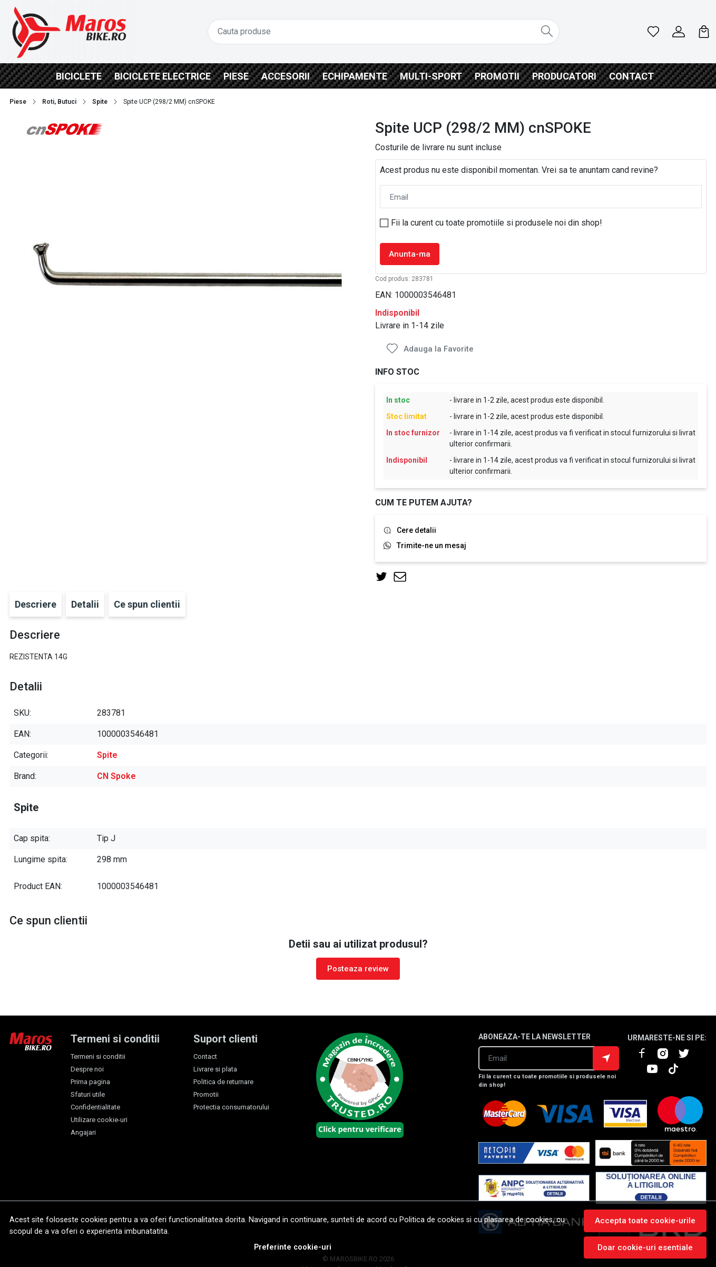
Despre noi (87, 1069)
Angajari (83, 1132)
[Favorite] (653, 31)
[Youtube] (656, 1069)
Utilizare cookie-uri (99, 1120)
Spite (99, 101)
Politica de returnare (223, 1082)
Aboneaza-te (606, 1058)
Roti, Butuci (59, 101)
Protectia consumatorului (231, 1107)
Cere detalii (416, 530)
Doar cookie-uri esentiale (645, 1247)
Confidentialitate (95, 1107)
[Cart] (704, 31)
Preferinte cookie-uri (292, 1247)
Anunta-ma (409, 254)
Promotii (497, 76)
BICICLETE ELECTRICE (162, 76)
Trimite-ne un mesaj (431, 545)
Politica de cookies (431, 1219)
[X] (688, 1053)
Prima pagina (90, 1082)
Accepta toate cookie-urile (645, 1220)
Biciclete (79, 76)
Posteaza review (358, 968)
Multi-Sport (431, 76)
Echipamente (354, 76)
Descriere (35, 604)
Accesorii (285, 76)
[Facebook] (645, 1053)
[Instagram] (667, 1053)
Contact (631, 76)
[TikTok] (677, 1069)
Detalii (85, 604)
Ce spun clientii (147, 604)
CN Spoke (116, 776)
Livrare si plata (215, 1069)
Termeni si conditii (98, 1056)
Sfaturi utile (88, 1094)
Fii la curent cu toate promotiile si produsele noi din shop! (496, 223)
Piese (236, 76)
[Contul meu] (678, 31)
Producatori (564, 76)
